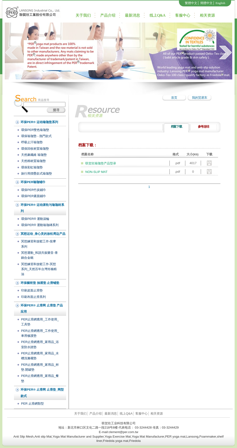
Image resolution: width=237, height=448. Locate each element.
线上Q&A (158, 15)
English (220, 3)
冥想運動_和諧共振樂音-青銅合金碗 (39, 255)
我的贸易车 (199, 97)
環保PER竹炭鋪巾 (33, 190)
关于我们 (83, 15)
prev (11, 52)
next (225, 52)
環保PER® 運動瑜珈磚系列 (40, 225)
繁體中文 (191, 3)
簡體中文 (206, 3)
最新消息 (132, 15)
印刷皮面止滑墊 (32, 290)
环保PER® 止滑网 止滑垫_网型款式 (42, 393)
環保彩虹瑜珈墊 (32, 167)
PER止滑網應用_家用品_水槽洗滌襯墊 (40, 355)
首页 (174, 97)
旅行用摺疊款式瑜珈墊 (36, 173)
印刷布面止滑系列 (33, 297)
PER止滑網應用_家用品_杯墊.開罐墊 (40, 367)
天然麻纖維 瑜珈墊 (34, 155)
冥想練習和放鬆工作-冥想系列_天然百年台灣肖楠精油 (39, 269)
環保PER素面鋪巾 (33, 196)
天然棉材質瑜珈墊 (33, 161)
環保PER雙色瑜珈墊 (35, 130)
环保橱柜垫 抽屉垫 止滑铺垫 (40, 283)
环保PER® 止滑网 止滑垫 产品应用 (42, 309)
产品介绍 (107, 15)
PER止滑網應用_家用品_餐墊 (40, 378)
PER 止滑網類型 (32, 403)
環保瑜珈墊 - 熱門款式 (36, 136)
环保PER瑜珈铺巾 (33, 182)
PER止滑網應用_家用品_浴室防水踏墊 (40, 344)
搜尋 (56, 110)
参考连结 (203, 126)
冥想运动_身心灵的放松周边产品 (43, 234)
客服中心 (182, 15)
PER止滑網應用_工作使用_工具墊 (40, 322)
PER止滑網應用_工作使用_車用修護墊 (40, 333)
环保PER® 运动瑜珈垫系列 (39, 122)
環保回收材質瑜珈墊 (35, 148)
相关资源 (207, 15)
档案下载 (176, 126)
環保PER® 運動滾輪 (35, 219)
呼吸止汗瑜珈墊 (32, 142)
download (209, 163)
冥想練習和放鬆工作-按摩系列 (38, 244)
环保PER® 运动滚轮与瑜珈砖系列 (42, 208)
